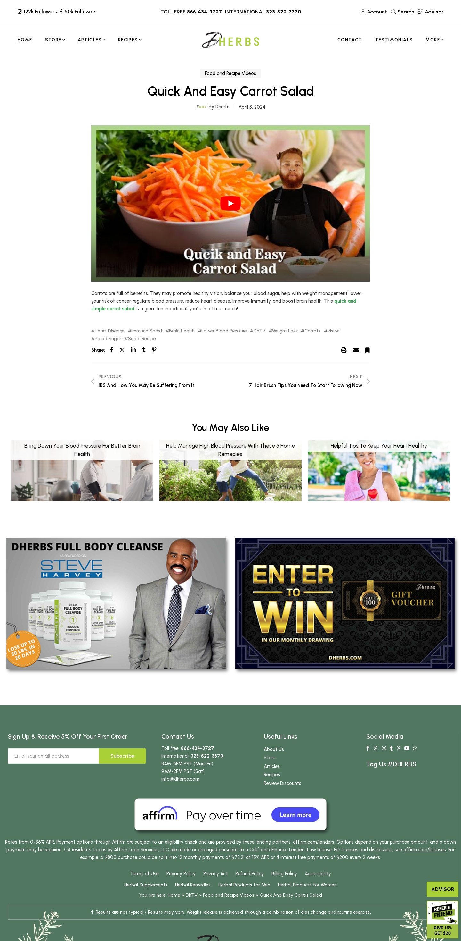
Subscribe (122, 756)
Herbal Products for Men (244, 885)
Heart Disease (110, 331)
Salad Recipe (142, 338)
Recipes (272, 774)
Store (269, 757)
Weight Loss (285, 331)
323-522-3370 (283, 12)
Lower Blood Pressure (224, 331)
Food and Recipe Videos (230, 73)
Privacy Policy (181, 874)
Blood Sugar (108, 338)
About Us (274, 749)
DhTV (259, 331)
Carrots (312, 331)
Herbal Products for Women (307, 885)
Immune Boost (146, 331)
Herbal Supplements (145, 885)
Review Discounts (282, 783)
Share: (98, 350)
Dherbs (222, 107)
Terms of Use (144, 874)
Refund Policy (249, 874)
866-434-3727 (204, 12)
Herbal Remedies (193, 885)
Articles (272, 766)
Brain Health (182, 331)
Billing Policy (284, 874)
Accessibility (318, 874)
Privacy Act (215, 874)
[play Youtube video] (230, 203)
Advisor (442, 889)
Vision (333, 331)
